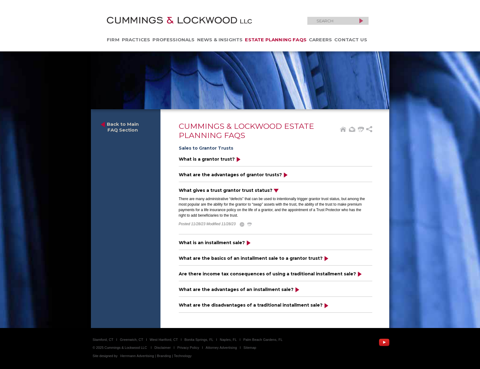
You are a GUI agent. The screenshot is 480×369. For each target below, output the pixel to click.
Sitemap (249, 347)
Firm (113, 40)
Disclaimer (162, 347)
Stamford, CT (103, 339)
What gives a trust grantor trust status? (229, 190)
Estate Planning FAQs (275, 40)
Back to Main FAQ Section (119, 127)
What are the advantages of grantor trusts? (233, 174)
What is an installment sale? (215, 242)
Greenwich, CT (131, 339)
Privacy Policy (188, 347)
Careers (320, 40)
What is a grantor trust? (210, 159)
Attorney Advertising (221, 347)
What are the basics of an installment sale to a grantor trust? (254, 258)
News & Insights (220, 40)
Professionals (173, 40)
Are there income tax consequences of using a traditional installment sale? (270, 274)
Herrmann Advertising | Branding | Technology (156, 356)
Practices (136, 40)
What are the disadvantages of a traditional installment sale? (254, 305)
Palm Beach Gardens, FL (263, 339)
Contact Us (350, 40)
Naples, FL (228, 339)
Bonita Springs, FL (198, 339)
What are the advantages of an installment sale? (239, 289)
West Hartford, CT (164, 339)
